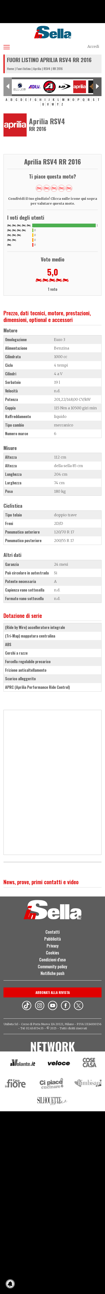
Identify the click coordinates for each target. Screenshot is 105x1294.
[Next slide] (97, 86)
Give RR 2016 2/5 (46, 188)
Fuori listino (23, 68)
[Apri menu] (6, 46)
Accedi (93, 46)
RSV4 (47, 68)
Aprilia (37, 68)
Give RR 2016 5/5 (68, 188)
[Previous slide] (7, 86)
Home (10, 68)
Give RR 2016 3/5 (54, 188)
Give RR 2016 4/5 (61, 188)
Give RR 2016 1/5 (39, 188)
